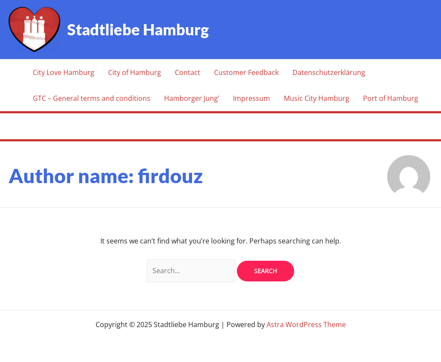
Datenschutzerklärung (328, 72)
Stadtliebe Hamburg (138, 29)
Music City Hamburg (316, 98)
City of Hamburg (134, 72)
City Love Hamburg (63, 72)
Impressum (251, 98)
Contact (187, 72)
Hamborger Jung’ (191, 98)
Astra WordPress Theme (306, 324)
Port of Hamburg (390, 98)
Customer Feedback (246, 72)
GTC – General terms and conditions (91, 98)
